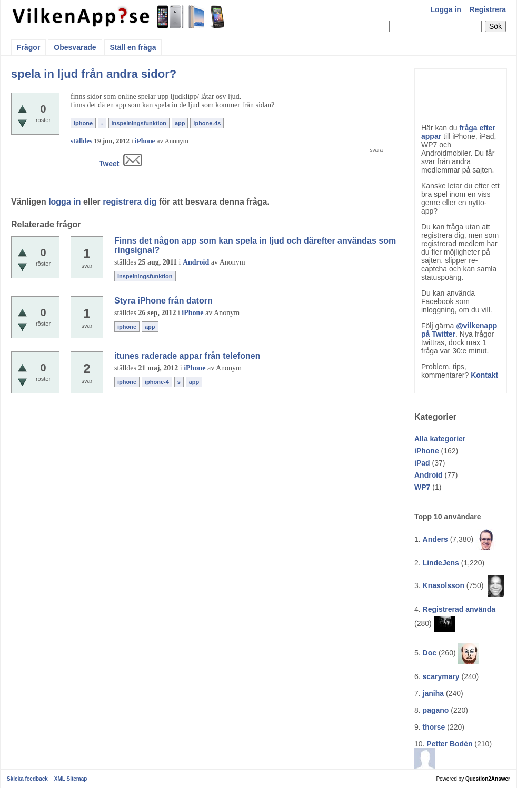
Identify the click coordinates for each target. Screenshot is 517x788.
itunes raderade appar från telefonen (187, 355)
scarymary (441, 676)
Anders (435, 539)
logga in (64, 201)
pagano (436, 710)
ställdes (81, 141)
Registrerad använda (459, 609)
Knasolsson (443, 585)
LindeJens (441, 563)
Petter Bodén (449, 744)
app (180, 123)
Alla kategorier (439, 439)
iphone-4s (207, 123)
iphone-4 (157, 382)
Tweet (109, 163)
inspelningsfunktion (139, 123)
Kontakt (484, 375)
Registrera (488, 9)
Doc (429, 653)
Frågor (28, 47)
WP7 (422, 487)
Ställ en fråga (133, 47)
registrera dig (129, 201)
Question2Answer (487, 779)
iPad (422, 463)
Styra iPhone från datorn (163, 300)
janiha (433, 693)
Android (428, 475)
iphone (83, 123)
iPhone (426, 451)
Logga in (446, 9)
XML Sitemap (70, 779)
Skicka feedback (27, 779)
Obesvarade (75, 47)
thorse (434, 727)
